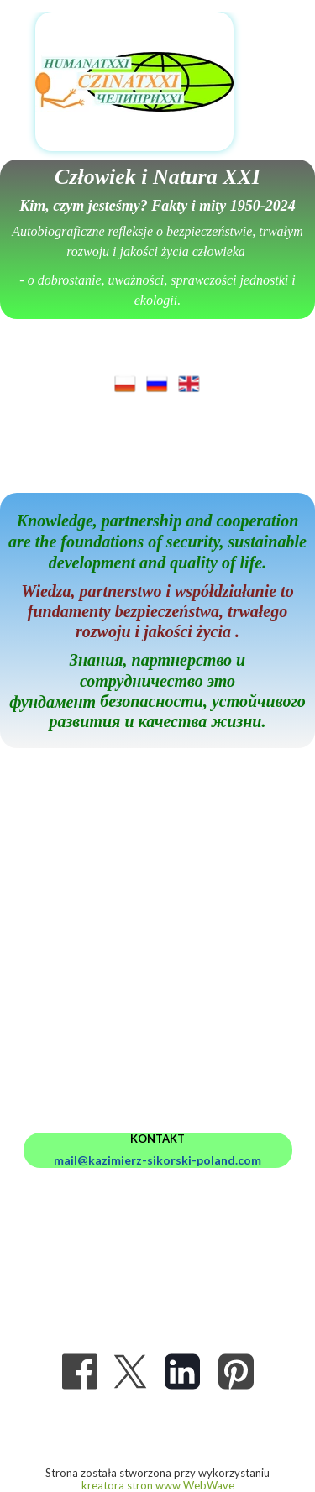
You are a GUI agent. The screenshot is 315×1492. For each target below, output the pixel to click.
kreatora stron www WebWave (157, 1485)
